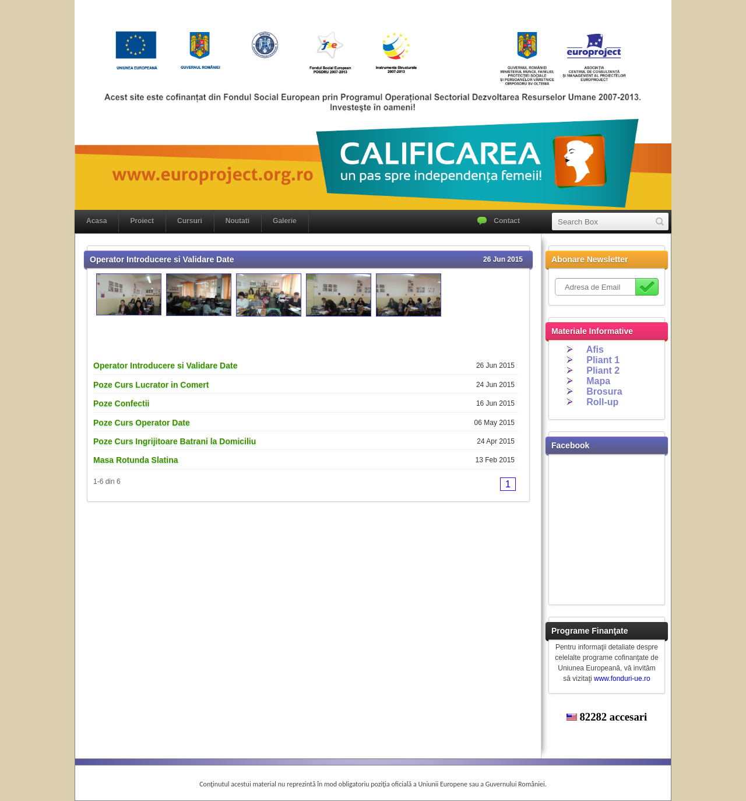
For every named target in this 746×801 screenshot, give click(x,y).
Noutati (237, 221)
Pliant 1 (603, 360)
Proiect (142, 221)
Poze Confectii (121, 403)
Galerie (285, 221)
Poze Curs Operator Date (141, 422)
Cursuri (189, 221)
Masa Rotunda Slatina (135, 460)
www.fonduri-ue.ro (622, 678)
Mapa (598, 381)
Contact (507, 221)
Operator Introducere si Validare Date (165, 365)
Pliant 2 (603, 370)
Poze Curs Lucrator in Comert (151, 384)
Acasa (96, 221)
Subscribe (647, 287)
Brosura (604, 391)
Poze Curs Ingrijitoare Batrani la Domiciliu (174, 441)
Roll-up (602, 402)
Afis (595, 349)
